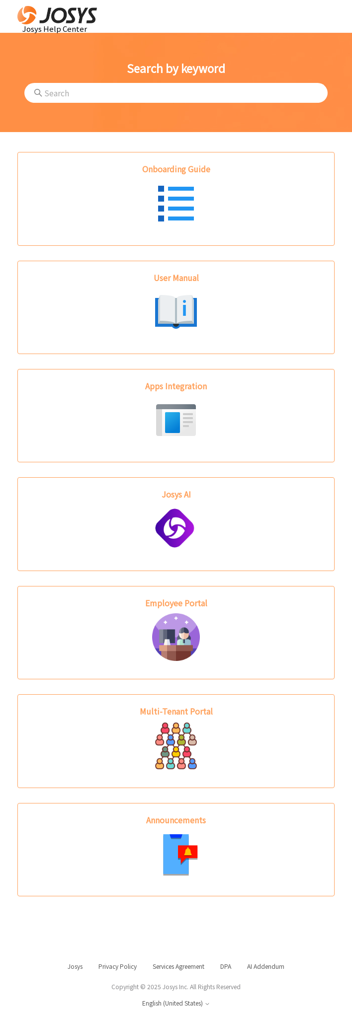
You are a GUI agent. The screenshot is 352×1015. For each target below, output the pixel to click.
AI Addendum (265, 966)
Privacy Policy (117, 966)
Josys (75, 966)
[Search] (176, 93)
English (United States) (176, 1003)
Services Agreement (178, 966)
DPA (225, 966)
